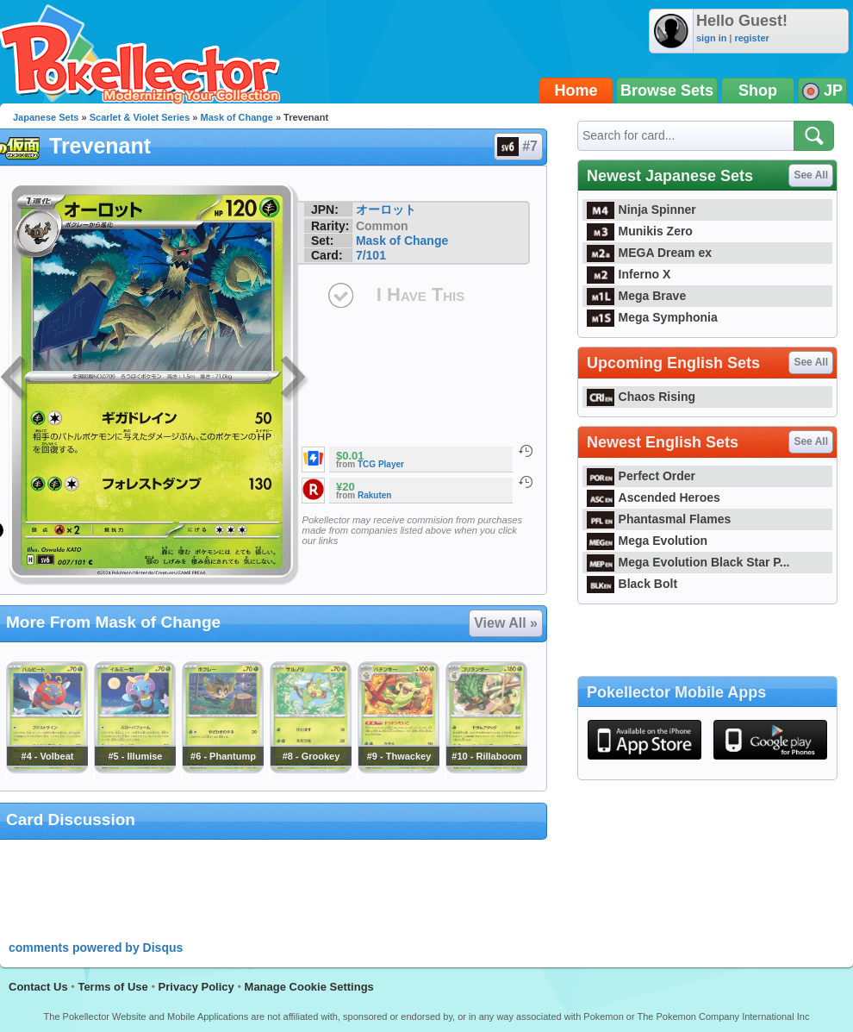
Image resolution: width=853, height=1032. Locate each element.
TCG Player (381, 464)
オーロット (386, 209)
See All (811, 175)
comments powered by (96, 947)
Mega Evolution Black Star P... (688, 562)
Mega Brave (636, 296)
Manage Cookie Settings (309, 986)
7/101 (371, 255)
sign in (711, 38)
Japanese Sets (45, 117)
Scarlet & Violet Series (140, 117)
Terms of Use (112, 986)
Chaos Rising (641, 396)
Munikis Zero (640, 231)
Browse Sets (666, 90)
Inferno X (628, 274)
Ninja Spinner (641, 209)
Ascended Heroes (653, 497)
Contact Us (38, 986)
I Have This (420, 294)
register (751, 38)
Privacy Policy (196, 986)
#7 (517, 146)
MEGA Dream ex (649, 253)
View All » (506, 623)
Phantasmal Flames (659, 519)
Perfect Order (641, 476)
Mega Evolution (647, 540)
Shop (757, 90)
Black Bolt (632, 584)
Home (576, 90)
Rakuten (374, 495)
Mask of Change (237, 117)
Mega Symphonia (652, 317)
